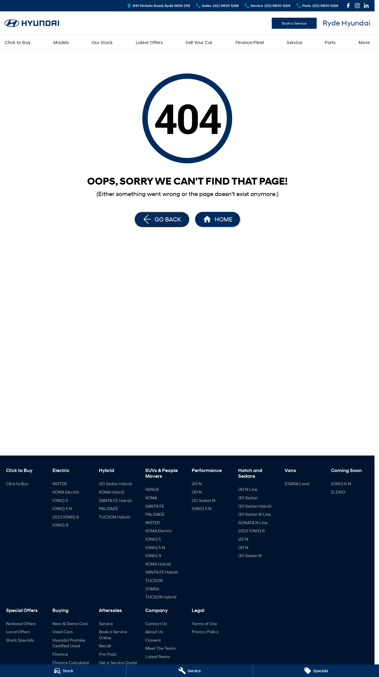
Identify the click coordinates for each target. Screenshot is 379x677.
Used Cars (62, 631)
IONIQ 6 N (341, 483)
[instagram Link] (357, 5)
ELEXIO (338, 491)
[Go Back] (162, 219)
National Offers (21, 623)
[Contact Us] (158, 5)
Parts (330, 42)
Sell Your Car (198, 42)
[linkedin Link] (366, 5)
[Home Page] (217, 219)
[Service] (189, 670)
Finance (60, 654)
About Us (154, 631)
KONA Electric (65, 491)
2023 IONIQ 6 (65, 516)
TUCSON (154, 580)
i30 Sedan (248, 497)
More (364, 42)
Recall (105, 645)
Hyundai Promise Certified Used (68, 643)
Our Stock (102, 42)
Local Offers (18, 631)
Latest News (157, 656)
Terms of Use (204, 623)
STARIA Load (297, 483)
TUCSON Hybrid (114, 516)
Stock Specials (20, 640)
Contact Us (156, 623)
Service (294, 42)
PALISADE (108, 508)
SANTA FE (154, 506)
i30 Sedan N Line (254, 514)
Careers (153, 640)
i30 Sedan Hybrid (115, 483)
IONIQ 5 (60, 500)
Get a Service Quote (118, 662)
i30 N (197, 491)
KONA (151, 497)
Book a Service (294, 23)
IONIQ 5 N (62, 508)
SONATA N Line (253, 522)
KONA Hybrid (111, 491)
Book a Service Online (113, 634)
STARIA (152, 588)
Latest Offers (149, 42)
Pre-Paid (107, 654)
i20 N (197, 483)
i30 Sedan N (203, 500)
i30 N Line (247, 489)
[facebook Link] (348, 5)
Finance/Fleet (249, 42)
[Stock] (63, 670)
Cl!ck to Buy (18, 42)
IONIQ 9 (60, 524)
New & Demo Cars (70, 623)
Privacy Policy (205, 631)
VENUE (152, 489)
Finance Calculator (70, 662)
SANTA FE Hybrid (115, 500)
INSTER (59, 483)
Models (61, 42)
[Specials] (316, 670)
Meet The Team (160, 648)
